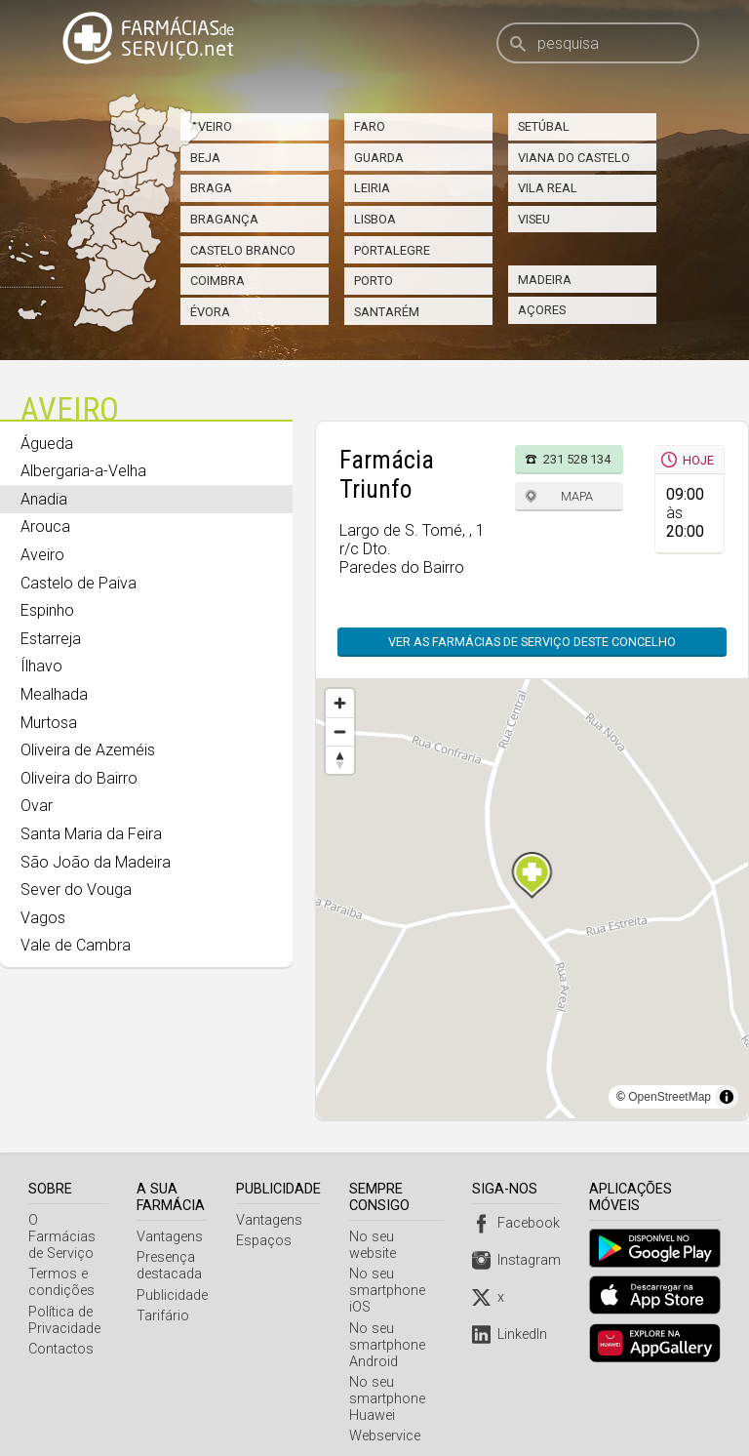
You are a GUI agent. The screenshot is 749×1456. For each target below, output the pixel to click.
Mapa (577, 496)
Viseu (534, 219)
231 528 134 (577, 459)
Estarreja (50, 638)
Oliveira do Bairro (79, 778)
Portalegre (392, 250)
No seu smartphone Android (389, 1329)
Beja (205, 157)
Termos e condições (61, 1265)
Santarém (386, 311)
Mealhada (54, 694)
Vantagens (171, 1237)
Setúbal (544, 126)
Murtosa (48, 722)
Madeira (545, 279)
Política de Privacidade (64, 1303)
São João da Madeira (95, 862)
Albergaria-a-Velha (83, 471)
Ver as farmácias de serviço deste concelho (532, 641)
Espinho (47, 610)
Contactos (61, 1332)
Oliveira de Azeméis (87, 750)
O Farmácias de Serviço (68, 1228)
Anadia (43, 499)
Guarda (379, 157)
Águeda (46, 443)
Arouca (45, 526)
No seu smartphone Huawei (389, 1382)
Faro (369, 126)
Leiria (372, 188)
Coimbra (217, 280)
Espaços (266, 1241)
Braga (211, 188)
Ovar (36, 805)
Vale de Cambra (75, 945)
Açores (542, 310)
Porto (373, 280)
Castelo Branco (243, 250)
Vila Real (547, 188)
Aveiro (211, 126)
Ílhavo (41, 666)
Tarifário (164, 1316)
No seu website (399, 1237)
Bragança (224, 219)
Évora (210, 311)
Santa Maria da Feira (91, 834)
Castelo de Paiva (78, 583)
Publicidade (174, 1295)
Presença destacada (171, 1265)
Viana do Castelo (574, 157)
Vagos (42, 918)
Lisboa (375, 219)
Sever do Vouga (76, 889)
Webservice (386, 1419)
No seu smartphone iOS (389, 1274)
